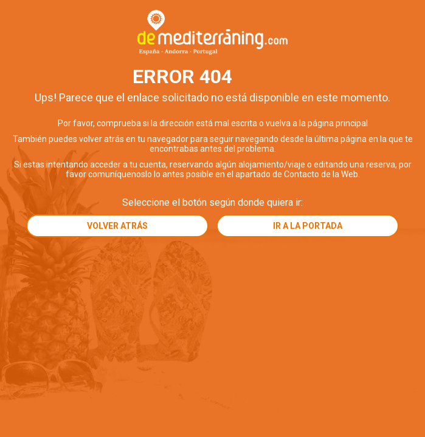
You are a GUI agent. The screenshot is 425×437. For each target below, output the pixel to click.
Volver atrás (117, 226)
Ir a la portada (307, 226)
